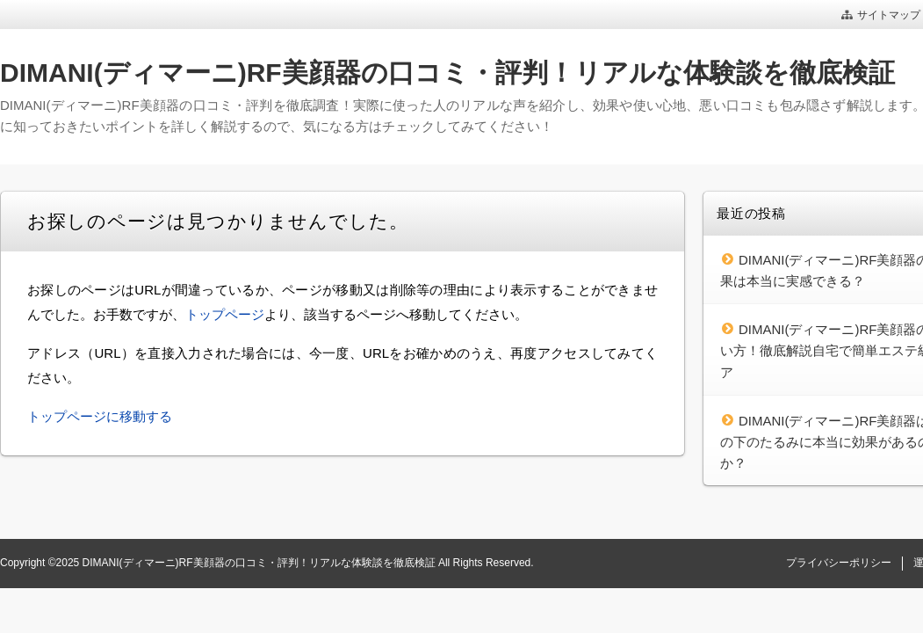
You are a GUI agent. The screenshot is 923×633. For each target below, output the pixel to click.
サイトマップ (888, 15)
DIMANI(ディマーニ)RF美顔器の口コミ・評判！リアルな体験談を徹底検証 (447, 72)
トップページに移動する (99, 416)
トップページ (224, 314)
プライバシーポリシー (838, 563)
